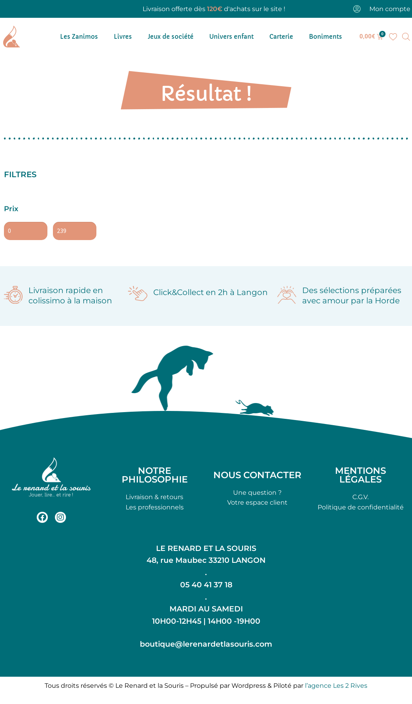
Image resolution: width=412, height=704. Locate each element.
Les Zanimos (79, 36)
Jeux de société (171, 36)
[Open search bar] (406, 37)
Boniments (325, 36)
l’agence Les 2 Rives (336, 685)
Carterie (281, 36)
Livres (123, 36)
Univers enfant (231, 36)
